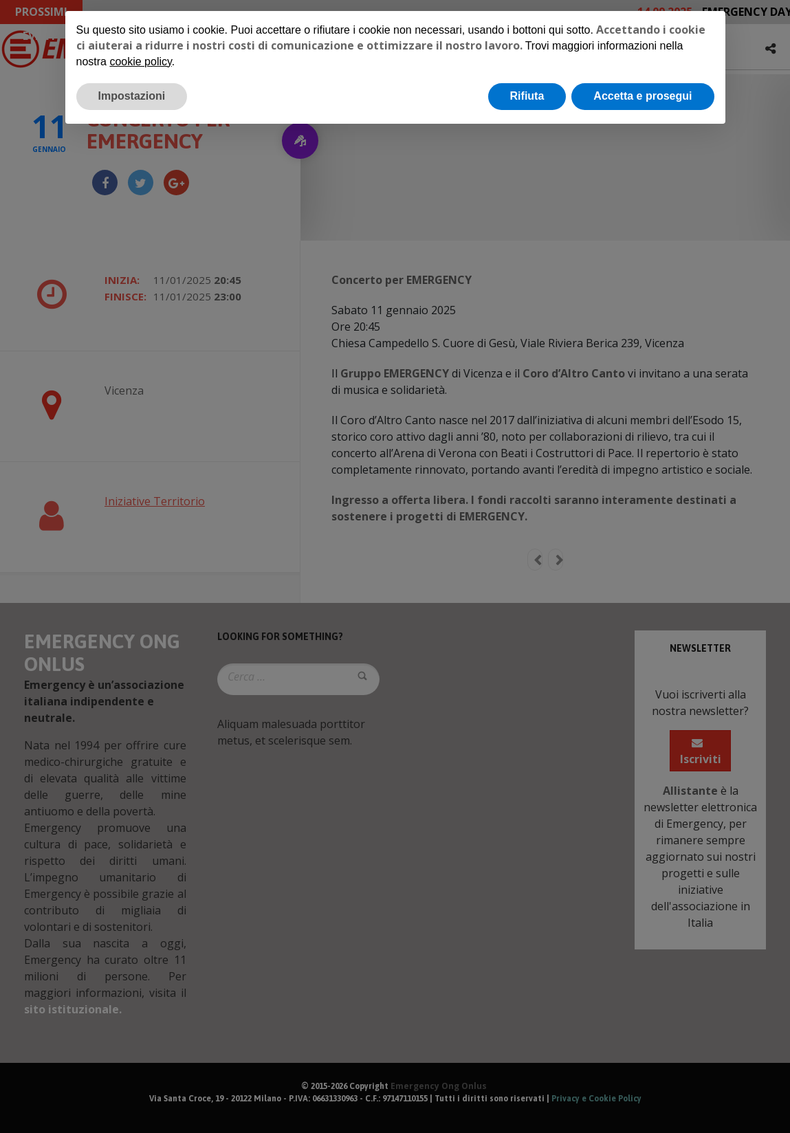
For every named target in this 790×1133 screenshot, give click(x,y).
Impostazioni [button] (132, 96)
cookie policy (140, 61)
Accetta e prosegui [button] (642, 96)
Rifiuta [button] (527, 96)
